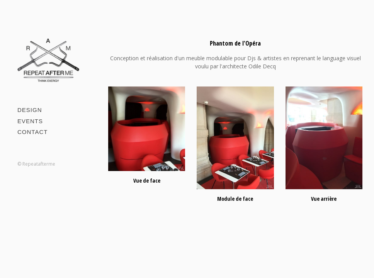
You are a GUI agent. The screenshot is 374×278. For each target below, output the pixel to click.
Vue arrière (324, 197)
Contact (32, 132)
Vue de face (146, 179)
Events (30, 121)
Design (29, 110)
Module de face (235, 197)
